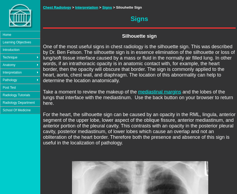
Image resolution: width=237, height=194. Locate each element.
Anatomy (9, 65)
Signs (107, 7)
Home (7, 35)
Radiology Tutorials (16, 95)
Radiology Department (19, 103)
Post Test (9, 87)
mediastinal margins (159, 92)
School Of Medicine (17, 110)
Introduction (11, 50)
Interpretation (12, 72)
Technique (10, 57)
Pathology (10, 80)
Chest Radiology (57, 7)
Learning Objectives (17, 42)
